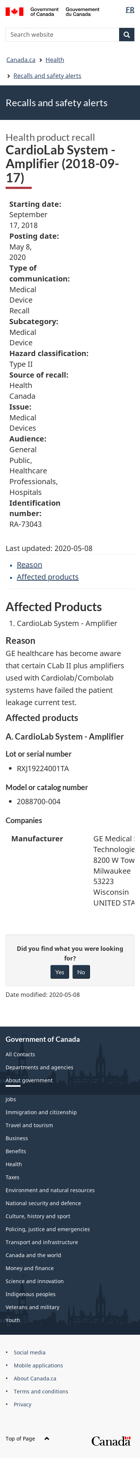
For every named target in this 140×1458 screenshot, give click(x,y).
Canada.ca (20, 60)
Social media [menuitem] (30, 1352)
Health (55, 60)
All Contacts (20, 1054)
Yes (59, 971)
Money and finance (30, 1268)
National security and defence (43, 1203)
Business (17, 1138)
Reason (29, 565)
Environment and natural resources (50, 1190)
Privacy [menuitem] (22, 1404)
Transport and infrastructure (42, 1242)
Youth (13, 1320)
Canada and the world (33, 1255)
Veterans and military (32, 1307)
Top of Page (28, 1438)
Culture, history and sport (38, 1216)
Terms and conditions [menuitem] (41, 1391)
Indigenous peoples (31, 1294)
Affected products (48, 577)
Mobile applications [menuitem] (38, 1365)
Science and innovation (35, 1281)
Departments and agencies (40, 1067)
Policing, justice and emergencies (48, 1229)
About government (29, 1080)
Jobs (11, 1099)
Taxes (12, 1177)
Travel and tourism (29, 1125)
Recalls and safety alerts (47, 76)
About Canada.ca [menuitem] (35, 1378)
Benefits (16, 1151)
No (81, 971)
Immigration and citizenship (41, 1112)
